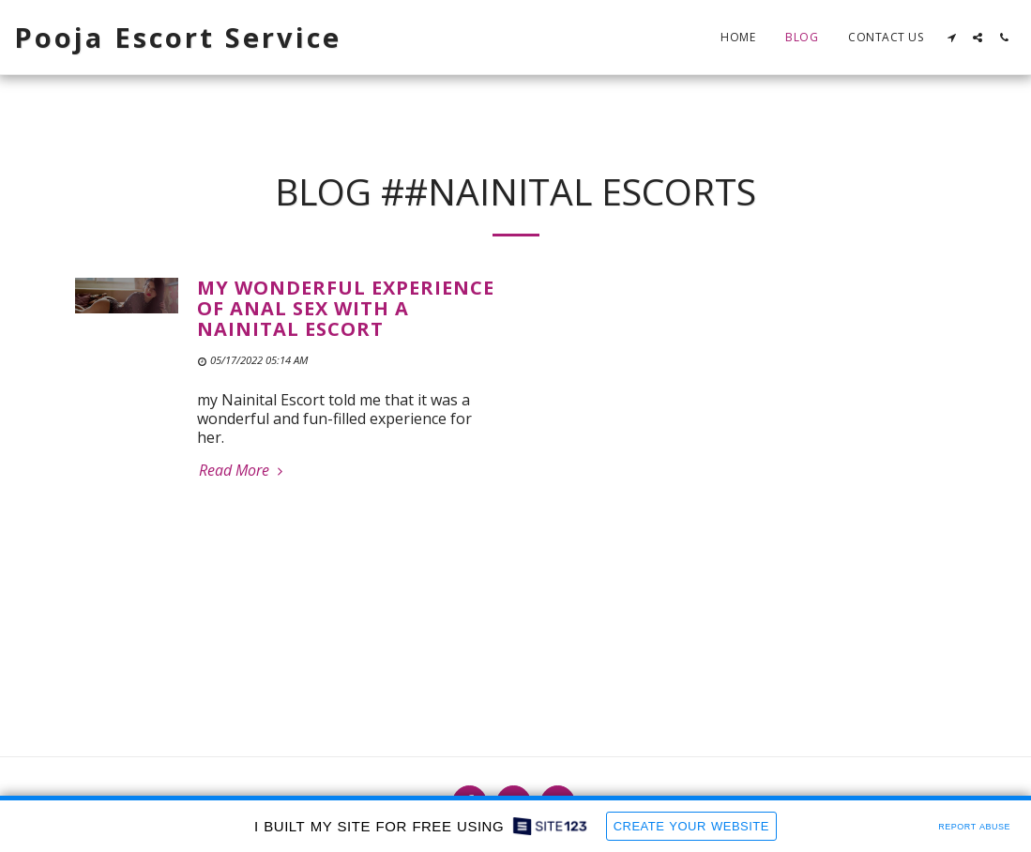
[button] (951, 37)
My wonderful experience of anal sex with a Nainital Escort (345, 308)
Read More (243, 470)
